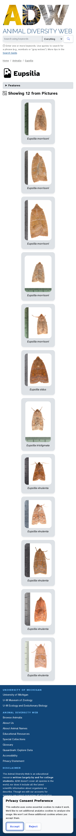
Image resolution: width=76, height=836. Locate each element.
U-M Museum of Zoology (17, 700)
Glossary (8, 744)
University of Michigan (15, 694)
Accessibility (10, 755)
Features (14, 85)
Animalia (16, 60)
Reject (33, 826)
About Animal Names (15, 728)
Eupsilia (29, 60)
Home (6, 60)
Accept (15, 826)
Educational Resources (16, 734)
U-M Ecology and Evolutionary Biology (25, 705)
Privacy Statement (13, 761)
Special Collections (14, 739)
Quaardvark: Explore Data (18, 750)
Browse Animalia (12, 717)
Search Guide (10, 52)
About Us (8, 723)
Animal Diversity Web (37, 31)
